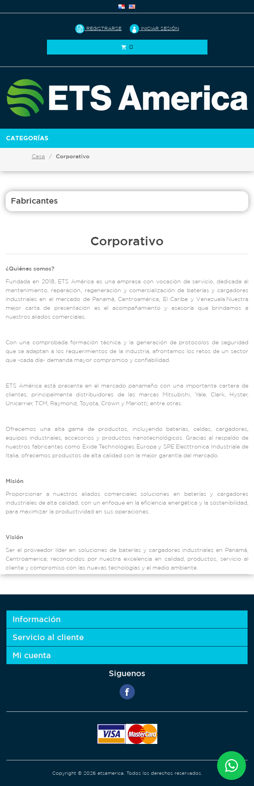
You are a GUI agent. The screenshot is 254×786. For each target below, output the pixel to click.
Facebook (127, 691)
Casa (38, 156)
